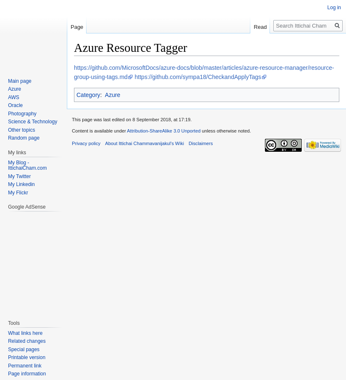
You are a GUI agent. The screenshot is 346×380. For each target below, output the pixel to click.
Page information (27, 374)
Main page (19, 81)
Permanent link (24, 366)
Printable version (26, 357)
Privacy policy (86, 143)
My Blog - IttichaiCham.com (27, 165)
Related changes (27, 341)
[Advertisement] (33, 261)
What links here (25, 333)
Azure (112, 95)
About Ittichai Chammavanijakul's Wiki (144, 143)
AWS (13, 97)
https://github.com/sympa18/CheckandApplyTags (198, 77)
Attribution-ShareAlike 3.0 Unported (164, 130)
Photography (22, 114)
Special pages (23, 349)
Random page (23, 138)
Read (260, 27)
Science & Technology (32, 122)
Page (77, 27)
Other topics (21, 130)
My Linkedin (21, 184)
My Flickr (18, 193)
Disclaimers (200, 143)
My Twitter (19, 176)
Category (88, 95)
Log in (334, 7)
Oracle (15, 105)
